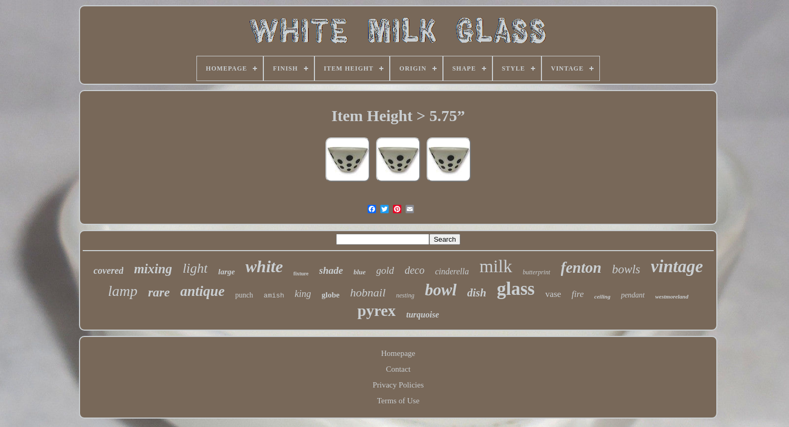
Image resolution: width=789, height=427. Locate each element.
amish (274, 296)
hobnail (368, 292)
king (303, 294)
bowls (626, 269)
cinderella (452, 271)
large (226, 271)
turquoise (422, 314)
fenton (581, 267)
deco (415, 270)
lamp (122, 291)
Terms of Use (398, 400)
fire (577, 294)
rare (159, 292)
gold (385, 270)
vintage (677, 266)
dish (476, 292)
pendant (633, 295)
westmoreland (671, 296)
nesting (405, 295)
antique (202, 291)
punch (244, 295)
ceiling (602, 296)
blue (359, 272)
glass (516, 289)
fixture (301, 273)
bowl (441, 290)
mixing (153, 269)
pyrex (376, 310)
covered (108, 270)
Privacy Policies (397, 385)
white (264, 266)
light (195, 268)
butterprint (536, 272)
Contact (398, 369)
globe (331, 295)
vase (553, 294)
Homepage (398, 353)
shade (331, 270)
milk (495, 266)
